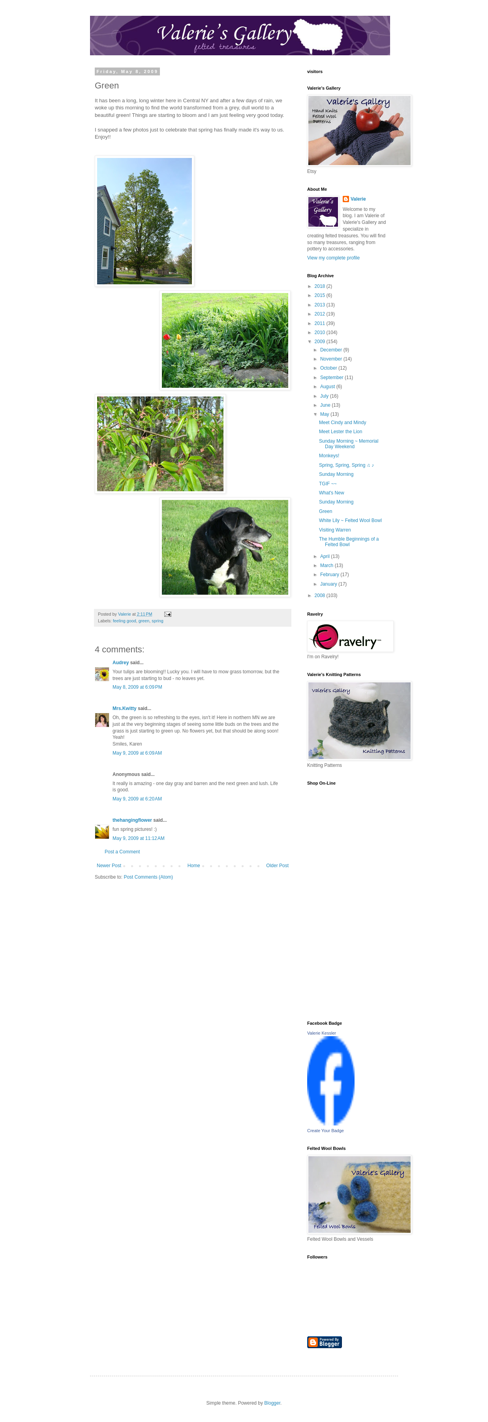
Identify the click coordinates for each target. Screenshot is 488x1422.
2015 (321, 295)
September (332, 377)
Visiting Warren (335, 530)
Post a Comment (122, 852)
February (330, 574)
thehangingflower (132, 820)
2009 (321, 341)
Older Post (277, 865)
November (331, 359)
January (329, 584)
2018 (321, 286)
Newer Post (109, 865)
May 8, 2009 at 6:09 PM (137, 687)
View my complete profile (333, 258)
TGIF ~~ (328, 484)
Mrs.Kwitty (125, 708)
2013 (321, 305)
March (327, 565)
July (325, 396)
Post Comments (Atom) (148, 877)
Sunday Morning (336, 474)
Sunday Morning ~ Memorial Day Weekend (348, 443)
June (326, 405)
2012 (321, 314)
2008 (321, 595)
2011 (321, 323)
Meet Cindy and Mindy (342, 422)
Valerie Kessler (321, 1033)
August (328, 386)
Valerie (358, 199)
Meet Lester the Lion (340, 431)
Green (325, 511)
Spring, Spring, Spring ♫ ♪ (346, 465)
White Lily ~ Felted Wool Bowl (350, 520)
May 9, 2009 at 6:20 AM (137, 799)
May (325, 414)
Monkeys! (329, 455)
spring (157, 620)
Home (194, 865)
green (144, 620)
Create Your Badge (325, 1130)
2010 (321, 332)
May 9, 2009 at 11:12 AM (139, 838)
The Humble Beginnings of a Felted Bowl (349, 541)
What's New (331, 493)
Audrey (121, 662)
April (325, 556)
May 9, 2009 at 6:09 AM (137, 753)
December (331, 350)
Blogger (272, 1403)
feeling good (124, 620)
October (329, 368)
